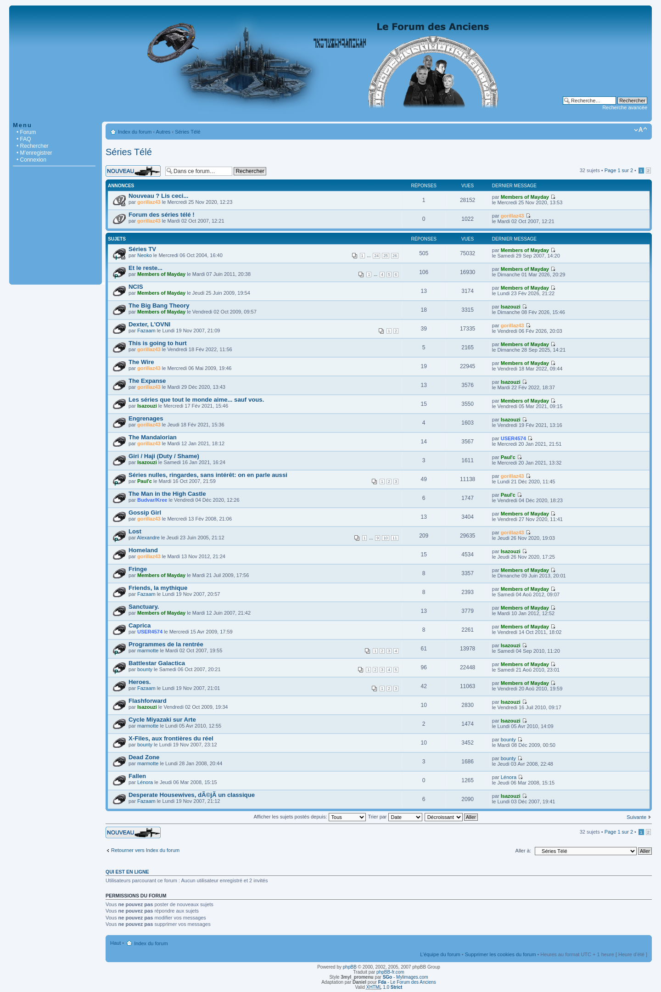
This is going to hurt (158, 343)
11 (394, 538)
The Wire (141, 362)
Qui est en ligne (127, 871)
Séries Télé (187, 132)
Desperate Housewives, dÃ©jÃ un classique (192, 794)
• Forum (26, 132)
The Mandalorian (153, 437)
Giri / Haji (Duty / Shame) (164, 456)
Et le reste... (145, 267)
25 (385, 255)
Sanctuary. (144, 606)
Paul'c (508, 457)
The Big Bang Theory (159, 305)
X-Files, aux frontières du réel (171, 738)
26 (394, 255)
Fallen (137, 776)
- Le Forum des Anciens (407, 982)
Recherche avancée (624, 107)
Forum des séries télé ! (162, 214)
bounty (144, 669)
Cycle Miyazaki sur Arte (162, 719)
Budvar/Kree (152, 500)
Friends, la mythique (158, 587)
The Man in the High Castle (167, 493)
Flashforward (148, 700)
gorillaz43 (149, 202)
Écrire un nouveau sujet (133, 171)
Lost (135, 531)
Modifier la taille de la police (640, 130)
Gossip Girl (145, 512)
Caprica (140, 625)
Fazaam (146, 330)
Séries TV (142, 249)
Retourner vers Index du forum (145, 850)
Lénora (145, 782)
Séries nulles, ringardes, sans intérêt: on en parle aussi (208, 474)
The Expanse (147, 380)
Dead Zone (144, 757)
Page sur (619, 170)
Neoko (144, 255)
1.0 (384, 987)
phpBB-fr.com (390, 972)
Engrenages (146, 418)
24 (376, 255)
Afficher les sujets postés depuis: (309, 816)
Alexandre (148, 537)
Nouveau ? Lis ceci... (158, 195)
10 (385, 538)
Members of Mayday (525, 197)
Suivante (636, 817)
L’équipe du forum (440, 954)
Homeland (143, 550)
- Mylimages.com (405, 977)
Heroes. (140, 681)
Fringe (138, 569)
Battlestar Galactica (157, 663)
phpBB (350, 967)
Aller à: (523, 850)
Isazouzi (511, 306)
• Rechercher (33, 146)
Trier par (395, 816)
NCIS (136, 286)
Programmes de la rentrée (166, 644)
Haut (115, 943)
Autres (163, 132)
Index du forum (134, 132)
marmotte (147, 650)
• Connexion (31, 160)
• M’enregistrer (34, 153)
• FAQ (24, 139)
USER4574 (513, 438)
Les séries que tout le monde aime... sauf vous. (196, 399)
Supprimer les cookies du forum (500, 954)
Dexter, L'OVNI (149, 324)
